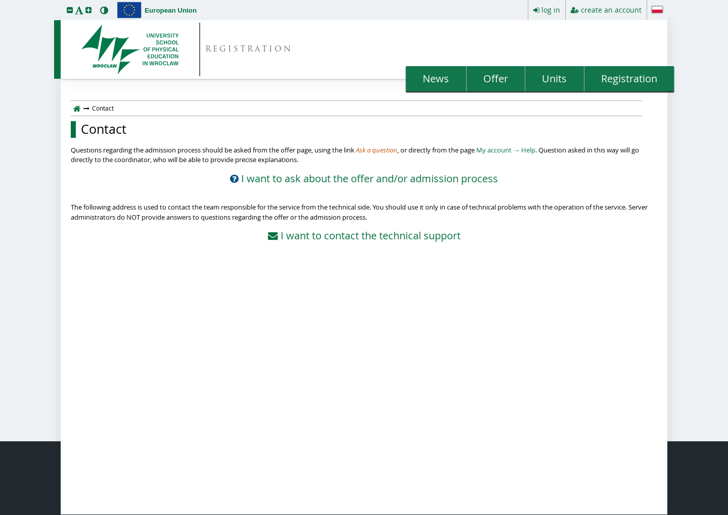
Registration (629, 78)
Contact (103, 129)
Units (554, 78)
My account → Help (505, 149)
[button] (70, 10)
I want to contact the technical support (364, 235)
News (436, 78)
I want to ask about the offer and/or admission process (364, 178)
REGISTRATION (249, 50)
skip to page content (2, 2)
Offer (495, 78)
